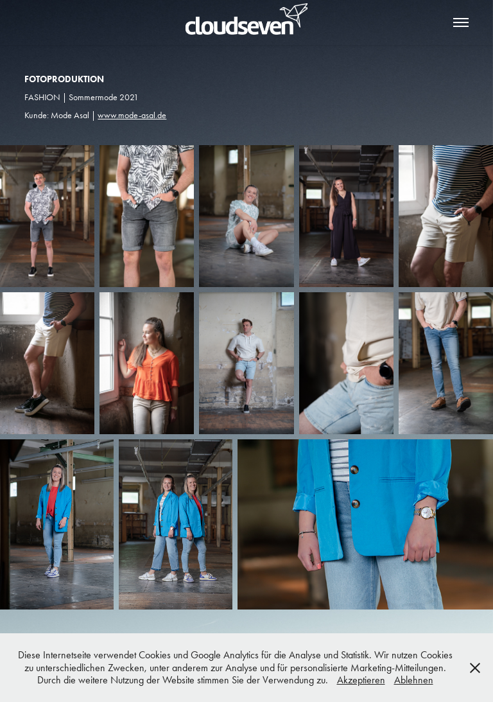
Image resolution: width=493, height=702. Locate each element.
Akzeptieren (361, 680)
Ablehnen (413, 680)
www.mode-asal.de (132, 115)
